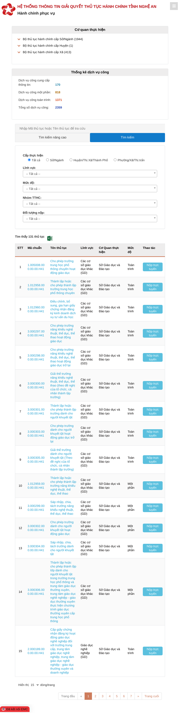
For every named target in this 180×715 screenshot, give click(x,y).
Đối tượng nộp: (34, 212)
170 (57, 84)
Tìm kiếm (127, 137)
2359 (58, 107)
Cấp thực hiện (33, 155)
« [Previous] (81, 696)
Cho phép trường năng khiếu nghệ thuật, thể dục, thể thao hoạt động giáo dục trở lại (62, 357)
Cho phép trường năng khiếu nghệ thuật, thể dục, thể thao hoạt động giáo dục (62, 333)
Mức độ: (29, 182)
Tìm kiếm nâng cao (53, 137)
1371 (58, 100)
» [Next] (138, 696)
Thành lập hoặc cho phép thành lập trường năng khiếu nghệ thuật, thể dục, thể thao (63, 485)
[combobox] (90, 173)
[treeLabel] (90, 45)
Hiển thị (23, 685)
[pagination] (34, 685)
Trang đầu (68, 696)
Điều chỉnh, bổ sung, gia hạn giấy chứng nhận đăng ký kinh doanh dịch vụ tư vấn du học (62, 309)
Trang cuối (152, 696)
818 (57, 92)
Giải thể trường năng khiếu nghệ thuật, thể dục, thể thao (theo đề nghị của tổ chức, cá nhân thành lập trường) (62, 385)
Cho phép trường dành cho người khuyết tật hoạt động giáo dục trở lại (62, 433)
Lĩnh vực (29, 167)
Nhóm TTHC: (32, 197)
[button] (50, 238)
